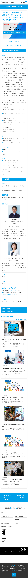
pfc (9, 294)
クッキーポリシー (12, 570)
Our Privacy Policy (14, 549)
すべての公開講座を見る (20, 319)
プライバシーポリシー (11, 565)
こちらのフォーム (12, 290)
